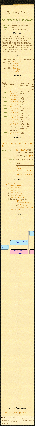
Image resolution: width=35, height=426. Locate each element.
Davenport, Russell (14, 105)
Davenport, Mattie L (14, 116)
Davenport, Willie (15, 187)
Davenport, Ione (15, 192)
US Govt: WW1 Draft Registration (15, 412)
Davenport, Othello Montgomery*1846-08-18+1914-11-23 (19, 242)
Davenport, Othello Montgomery (14, 93)
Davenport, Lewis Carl (14, 120)
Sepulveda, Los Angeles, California (17, 69)
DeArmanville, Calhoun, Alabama (17, 63)
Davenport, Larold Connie (24, 174)
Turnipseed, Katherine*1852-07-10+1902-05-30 (19, 252)
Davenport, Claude (14, 109)
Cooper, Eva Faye (21, 150)
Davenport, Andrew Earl (14, 124)
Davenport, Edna (15, 209)
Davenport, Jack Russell (24, 171)
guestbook (29, 418)
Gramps (11, 420)
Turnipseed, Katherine (13, 98)
